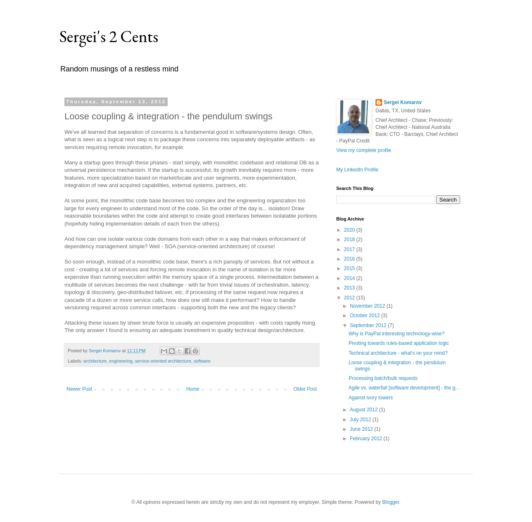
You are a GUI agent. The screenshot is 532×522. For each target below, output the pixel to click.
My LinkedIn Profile (357, 170)
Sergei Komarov (403, 102)
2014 (350, 278)
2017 (350, 249)
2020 (350, 230)
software (202, 360)
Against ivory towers (371, 398)
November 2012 (368, 306)
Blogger (390, 502)
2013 (350, 288)
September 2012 (369, 325)
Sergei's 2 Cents (108, 36)
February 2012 (366, 438)
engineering (120, 360)
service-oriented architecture (163, 360)
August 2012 (364, 410)
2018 (350, 239)
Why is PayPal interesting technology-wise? (396, 334)
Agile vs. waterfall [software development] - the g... (404, 388)
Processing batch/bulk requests (383, 378)
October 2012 (365, 315)
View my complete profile (363, 150)
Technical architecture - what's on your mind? (398, 353)
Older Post (305, 389)
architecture (95, 360)
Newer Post (79, 389)
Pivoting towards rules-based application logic (399, 343)
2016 (350, 259)
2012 (350, 298)
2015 (350, 268)
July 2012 (361, 419)
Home (193, 389)
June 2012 (362, 429)
